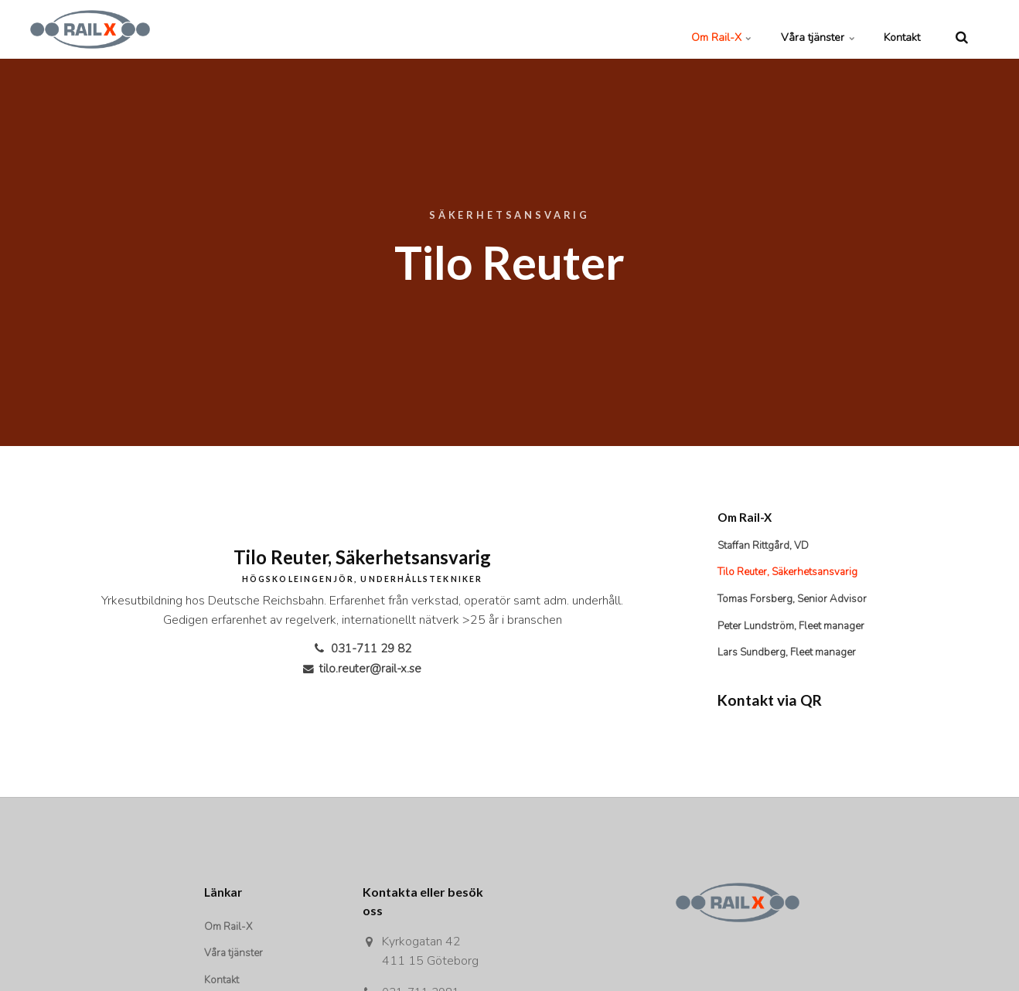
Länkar (224, 894)
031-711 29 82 (362, 648)
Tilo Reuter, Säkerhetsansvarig (792, 573)
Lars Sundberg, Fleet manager (791, 655)
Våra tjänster (796, 29)
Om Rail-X (686, 29)
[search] (962, 29)
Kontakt (895, 29)
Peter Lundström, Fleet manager (795, 628)
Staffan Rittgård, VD (765, 546)
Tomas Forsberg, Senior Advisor (795, 601)
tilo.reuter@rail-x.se (362, 668)
